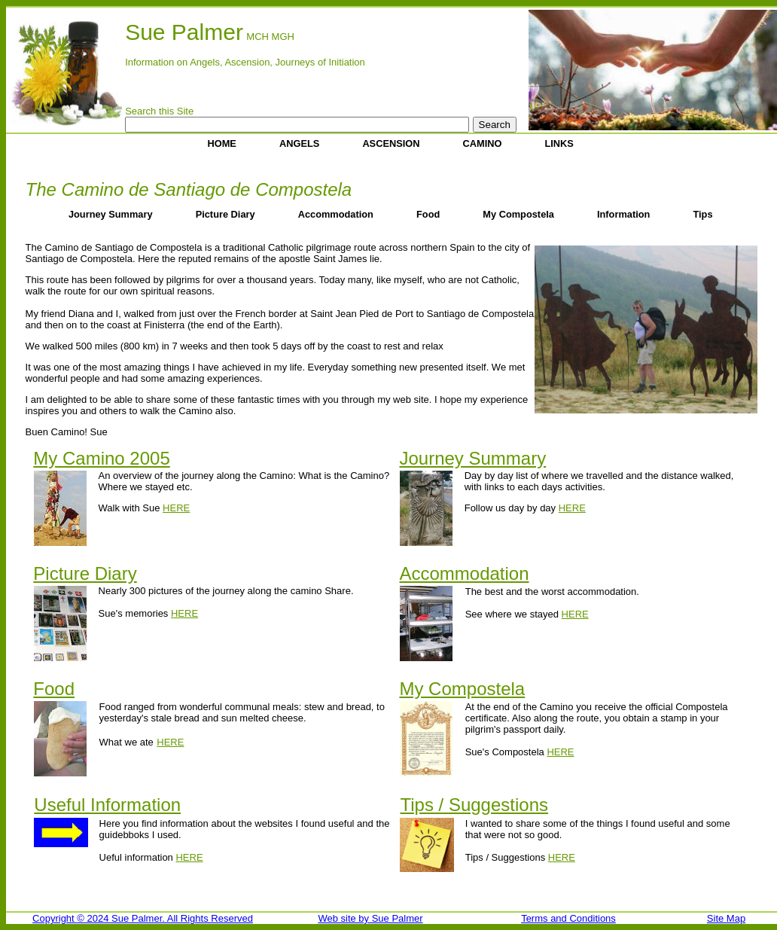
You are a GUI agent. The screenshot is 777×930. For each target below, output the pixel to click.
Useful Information (107, 804)
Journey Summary (111, 214)
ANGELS (299, 143)
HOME (222, 143)
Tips (702, 214)
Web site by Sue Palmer (370, 918)
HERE (176, 508)
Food (428, 214)
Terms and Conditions (568, 918)
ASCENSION (390, 143)
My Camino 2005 (101, 458)
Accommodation (335, 214)
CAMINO (482, 143)
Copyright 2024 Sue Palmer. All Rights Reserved (142, 918)
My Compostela (518, 214)
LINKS (559, 143)
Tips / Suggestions (474, 804)
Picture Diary (225, 214)
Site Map (726, 918)
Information (623, 214)
